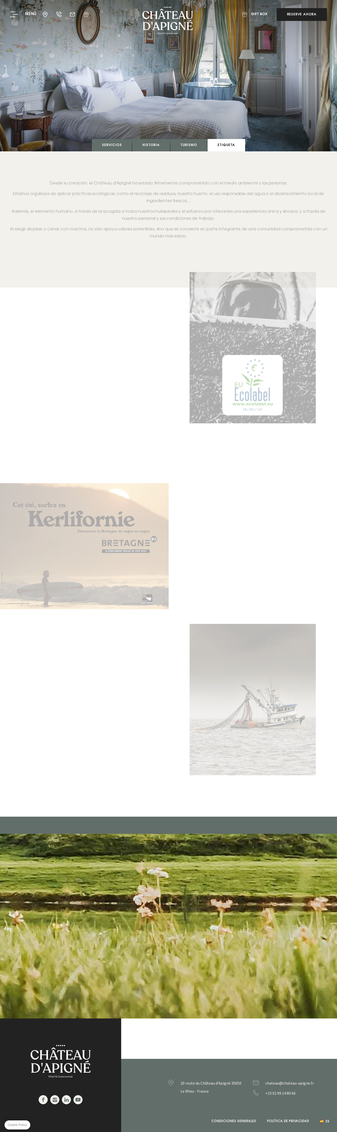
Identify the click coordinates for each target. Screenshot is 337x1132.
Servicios (112, 145)
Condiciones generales (233, 1121)
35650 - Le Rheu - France (45, 14)
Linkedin (66, 1100)
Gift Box (86, 14)
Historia (151, 145)
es (327, 1121)
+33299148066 (290, 1093)
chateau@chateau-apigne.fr (72, 14)
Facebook (43, 1100)
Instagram (54, 1100)
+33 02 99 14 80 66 (59, 14)
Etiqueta (226, 145)
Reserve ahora (302, 14)
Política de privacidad (288, 1121)
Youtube (78, 1100)
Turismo (188, 145)
